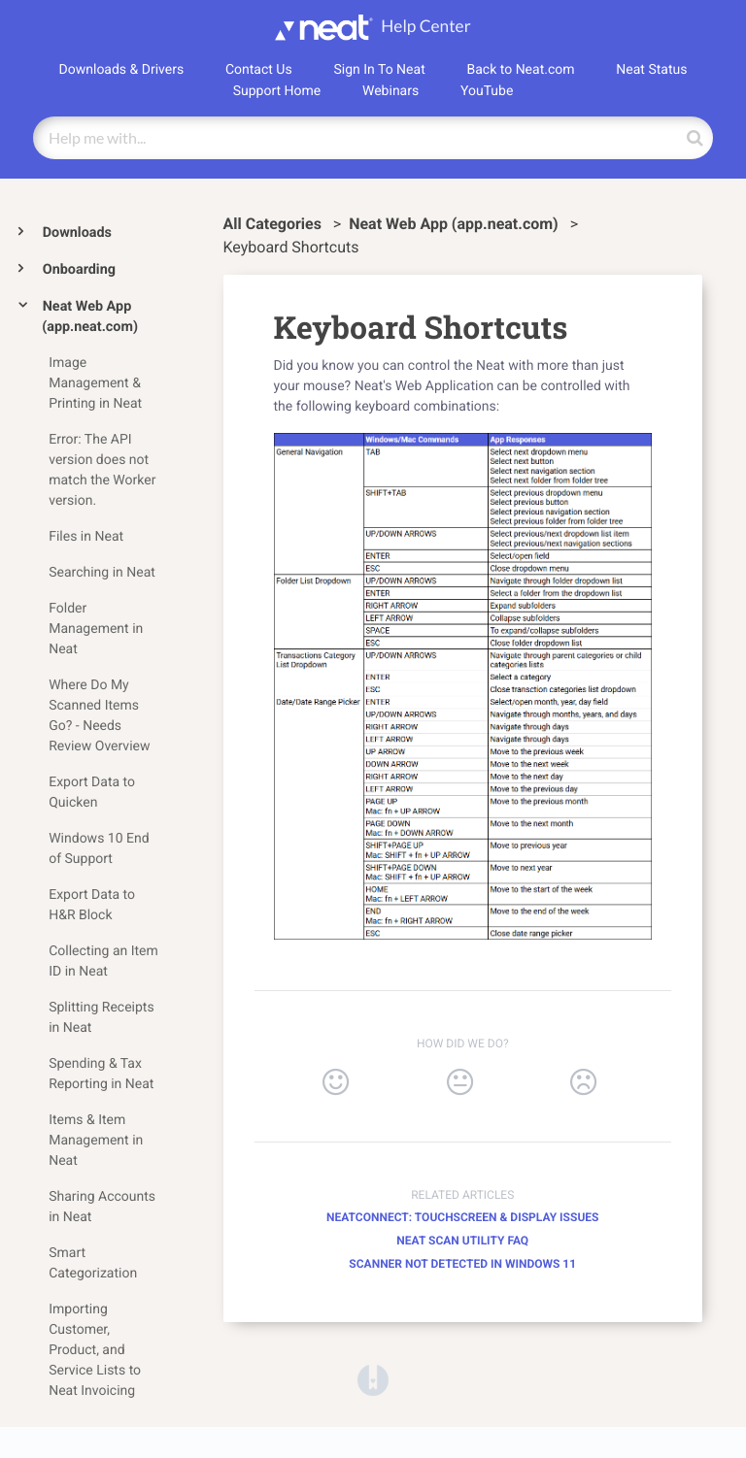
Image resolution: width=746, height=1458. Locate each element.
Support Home (277, 91)
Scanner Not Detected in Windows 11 (462, 1264)
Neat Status (651, 70)
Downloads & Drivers (122, 70)
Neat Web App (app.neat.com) (90, 317)
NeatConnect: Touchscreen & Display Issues (462, 1217)
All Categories (274, 224)
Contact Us (258, 70)
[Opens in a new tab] (373, 1379)
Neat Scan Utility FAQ (462, 1240)
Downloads (77, 232)
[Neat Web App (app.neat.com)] (455, 224)
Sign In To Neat (378, 70)
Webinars (390, 91)
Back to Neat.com (521, 70)
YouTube (486, 91)
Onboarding (79, 269)
